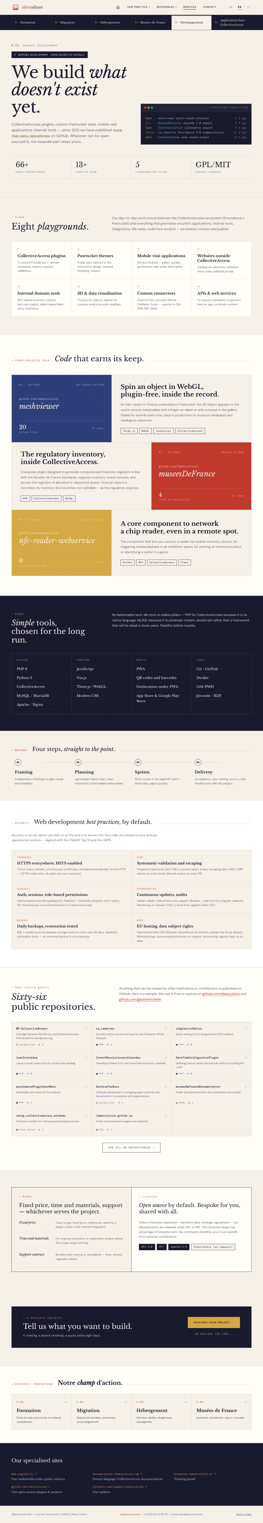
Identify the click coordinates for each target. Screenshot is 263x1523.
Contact (209, 7)
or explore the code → (214, 1334)
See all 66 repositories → (131, 1147)
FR (230, 7)
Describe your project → (214, 1322)
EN (239, 7)
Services (190, 7)
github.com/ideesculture (221, 994)
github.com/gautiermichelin (140, 999)
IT (249, 7)
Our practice (138, 7)
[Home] (118, 7)
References (167, 7)
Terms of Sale (243, 1514)
